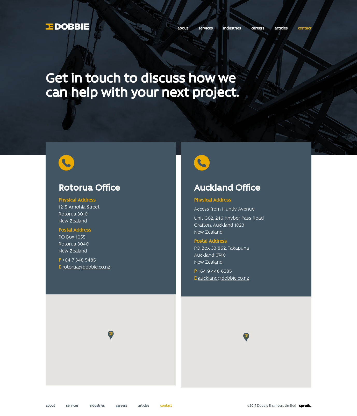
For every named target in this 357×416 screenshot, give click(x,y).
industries (232, 28)
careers (257, 28)
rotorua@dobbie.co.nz (86, 267)
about (182, 28)
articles (281, 28)
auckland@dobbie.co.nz (223, 278)
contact (304, 28)
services (205, 28)
